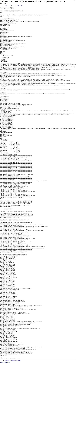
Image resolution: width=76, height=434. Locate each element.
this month (20, 5)
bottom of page (8, 5)
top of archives (14, 5)
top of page (7, 430)
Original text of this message (5, 432)
